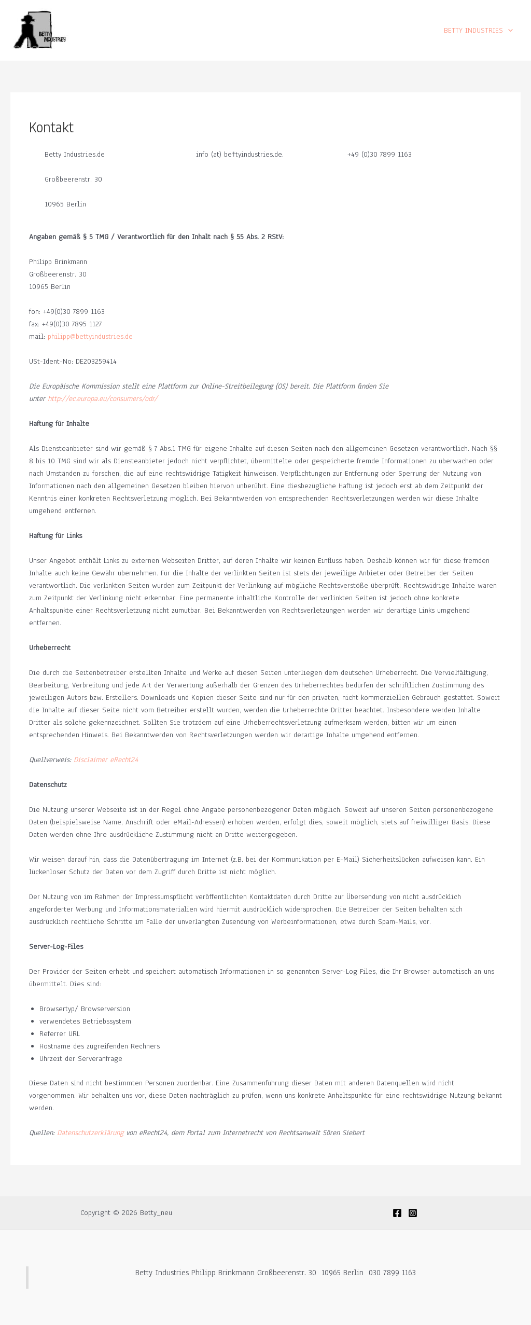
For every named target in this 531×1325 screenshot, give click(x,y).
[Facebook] (397, 1213)
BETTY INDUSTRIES (478, 30)
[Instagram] (412, 1213)
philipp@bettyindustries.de (89, 336)
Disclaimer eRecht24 (106, 760)
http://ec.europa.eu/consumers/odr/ (103, 399)
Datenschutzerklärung (90, 1133)
